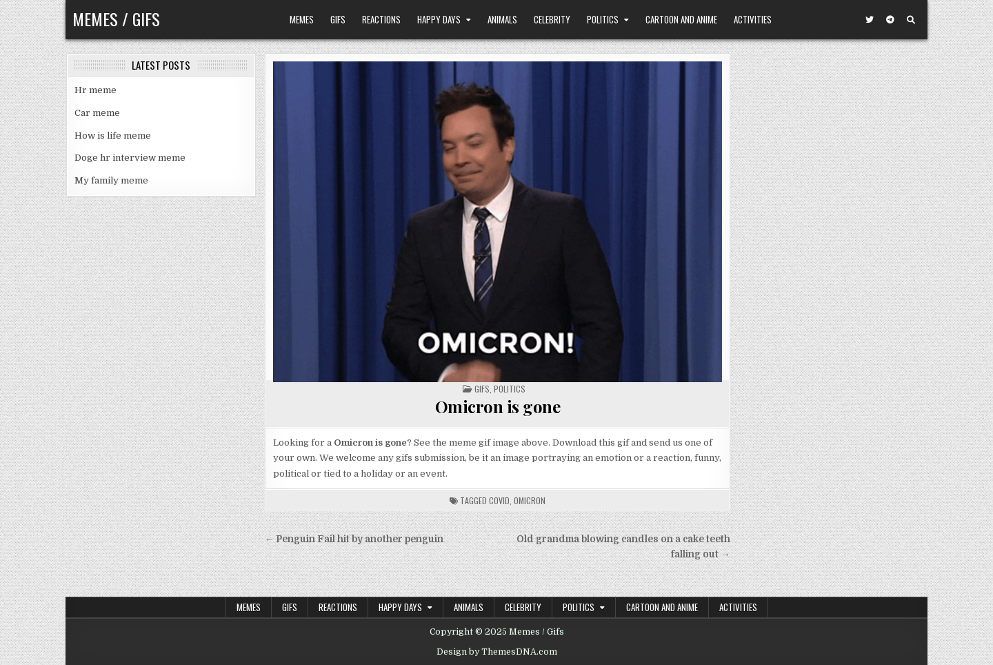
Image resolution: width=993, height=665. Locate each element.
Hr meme (95, 90)
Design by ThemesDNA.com (497, 652)
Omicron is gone (498, 406)
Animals (502, 19)
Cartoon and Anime (681, 19)
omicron (529, 500)
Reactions (381, 19)
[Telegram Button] (890, 20)
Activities (753, 19)
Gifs (337, 19)
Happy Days (439, 19)
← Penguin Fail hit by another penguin (354, 539)
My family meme (111, 180)
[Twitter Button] (870, 20)
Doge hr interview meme (129, 157)
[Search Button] (911, 20)
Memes (302, 19)
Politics (603, 19)
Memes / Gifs (116, 18)
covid (499, 500)
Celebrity (552, 19)
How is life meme (112, 135)
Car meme (97, 113)
